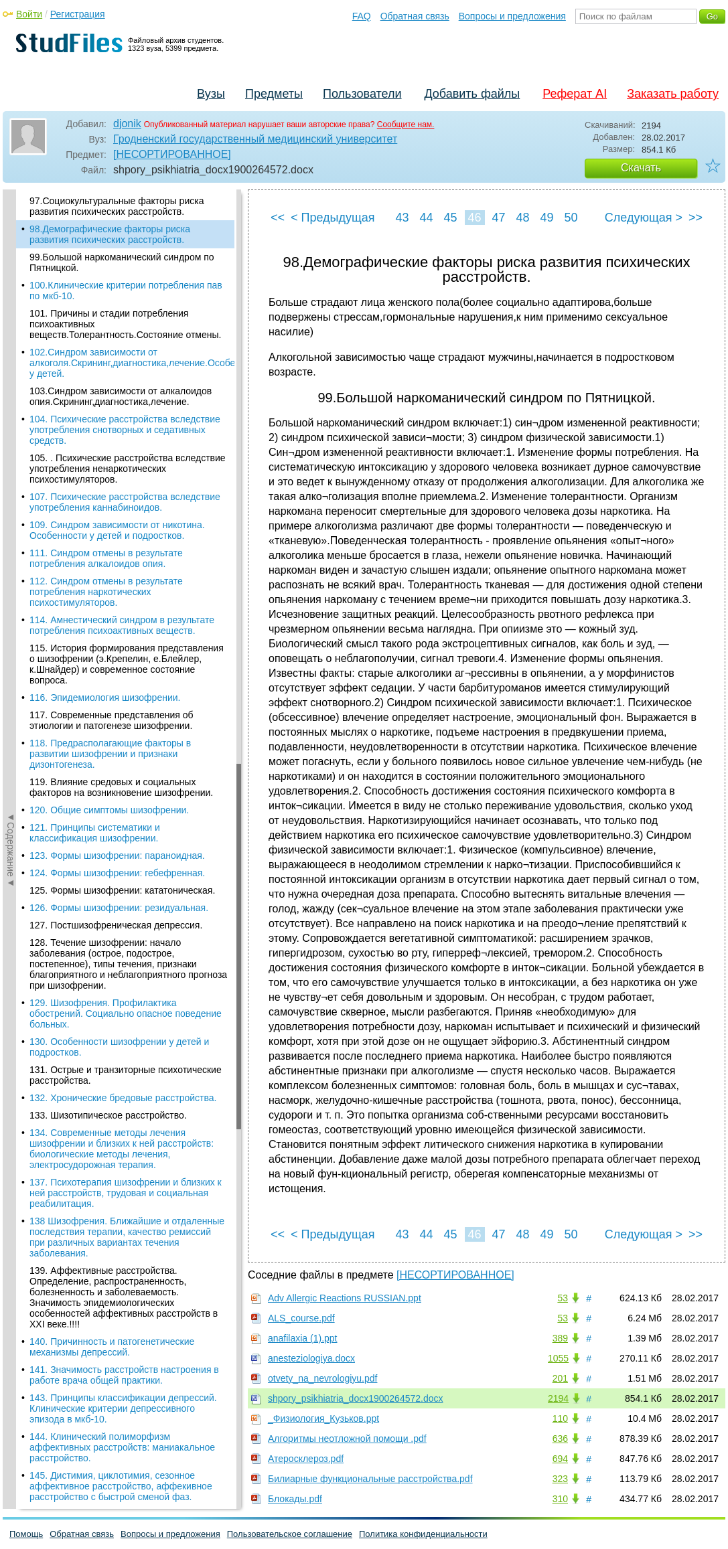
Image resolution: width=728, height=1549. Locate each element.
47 (498, 217)
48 (522, 217)
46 (474, 217)
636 (560, 1438)
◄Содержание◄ (10, 424)
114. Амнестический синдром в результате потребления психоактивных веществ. (121, 625)
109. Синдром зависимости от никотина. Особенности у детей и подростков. (117, 530)
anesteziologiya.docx (311, 1358)
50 (570, 217)
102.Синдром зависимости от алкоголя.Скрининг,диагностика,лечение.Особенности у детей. (131, 363)
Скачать (641, 167)
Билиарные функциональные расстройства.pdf (370, 1478)
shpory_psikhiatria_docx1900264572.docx (355, 1398)
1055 (558, 1358)
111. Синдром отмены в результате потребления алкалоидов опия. (106, 558)
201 (560, 1378)
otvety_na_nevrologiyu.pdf (322, 1378)
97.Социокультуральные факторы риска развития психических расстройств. (116, 206)
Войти (29, 14)
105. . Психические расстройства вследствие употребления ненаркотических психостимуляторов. (127, 469)
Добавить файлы (472, 93)
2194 (558, 1398)
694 (560, 1458)
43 (402, 217)
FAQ (361, 16)
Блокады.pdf (295, 1498)
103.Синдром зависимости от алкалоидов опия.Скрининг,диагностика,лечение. (120, 396)
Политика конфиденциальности (423, 1534)
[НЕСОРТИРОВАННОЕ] (172, 154)
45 (450, 217)
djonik (127, 123)
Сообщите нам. (406, 124)
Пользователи (362, 93)
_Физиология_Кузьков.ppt (323, 1418)
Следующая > (643, 217)
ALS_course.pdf (301, 1318)
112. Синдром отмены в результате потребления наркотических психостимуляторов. (106, 592)
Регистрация (77, 14)
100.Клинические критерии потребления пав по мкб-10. (125, 290)
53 (562, 1298)
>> (695, 217)
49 (546, 217)
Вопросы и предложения (512, 16)
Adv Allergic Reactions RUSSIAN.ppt (344, 1298)
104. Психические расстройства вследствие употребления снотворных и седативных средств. (124, 430)
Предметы (274, 93)
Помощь (26, 1534)
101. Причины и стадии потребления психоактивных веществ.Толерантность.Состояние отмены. (125, 324)
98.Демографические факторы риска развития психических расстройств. (109, 234)
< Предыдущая (333, 217)
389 (560, 1338)
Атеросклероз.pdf (306, 1458)
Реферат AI (574, 93)
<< (278, 217)
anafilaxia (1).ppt (303, 1338)
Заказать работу (673, 93)
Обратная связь (414, 16)
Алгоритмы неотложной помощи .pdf (347, 1438)
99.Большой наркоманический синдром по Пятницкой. (121, 262)
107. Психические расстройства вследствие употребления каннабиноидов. (124, 502)
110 (560, 1418)
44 (426, 217)
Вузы (211, 93)
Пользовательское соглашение (289, 1534)
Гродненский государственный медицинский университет (255, 139)
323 (560, 1478)
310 (560, 1498)
